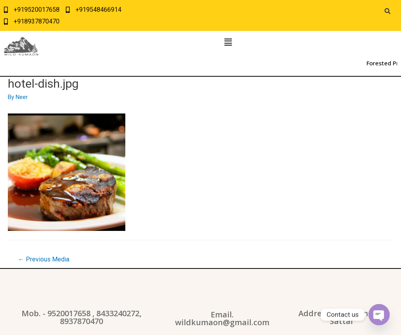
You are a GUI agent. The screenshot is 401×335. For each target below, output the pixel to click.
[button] (228, 42)
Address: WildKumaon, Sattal (341, 317)
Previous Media (43, 259)
